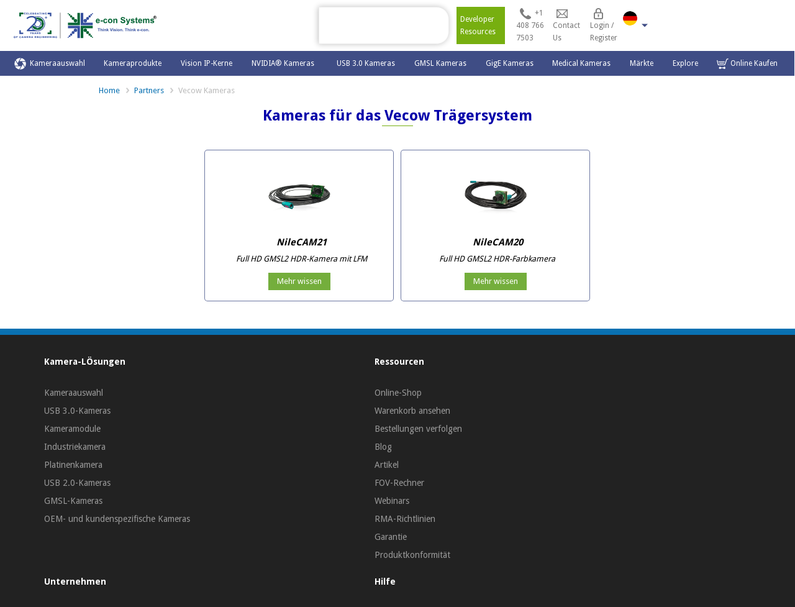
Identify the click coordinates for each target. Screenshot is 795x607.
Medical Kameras (581, 63)
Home (109, 90)
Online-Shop (398, 393)
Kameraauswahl (49, 64)
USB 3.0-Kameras (77, 411)
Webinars (392, 501)
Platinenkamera (73, 465)
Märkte (641, 63)
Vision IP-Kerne (206, 63)
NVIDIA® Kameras (285, 63)
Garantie (391, 537)
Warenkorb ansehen (412, 411)
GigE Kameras (510, 63)
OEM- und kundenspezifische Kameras (117, 519)
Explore (685, 63)
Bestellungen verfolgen (418, 429)
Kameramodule (72, 429)
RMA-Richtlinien (405, 519)
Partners (149, 90)
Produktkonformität (412, 555)
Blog (383, 447)
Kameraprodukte (132, 63)
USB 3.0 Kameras (366, 63)
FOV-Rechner (399, 483)
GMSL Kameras (440, 63)
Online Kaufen (747, 64)
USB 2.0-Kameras (77, 483)
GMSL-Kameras (73, 501)
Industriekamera (75, 447)
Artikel (387, 465)
